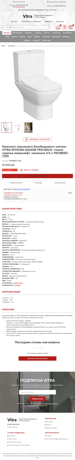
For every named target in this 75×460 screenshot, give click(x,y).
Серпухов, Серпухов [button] (22, 189)
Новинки (48, 21)
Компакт (18, 285)
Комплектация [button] (60, 183)
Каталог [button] (14, 21)
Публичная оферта (15, 442)
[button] (19, 6)
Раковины (29, 33)
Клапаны (66, 36)
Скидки (48, 436)
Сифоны (27, 40)
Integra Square (18, 283)
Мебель (37, 36)
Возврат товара (51, 428)
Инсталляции (17, 33)
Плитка (47, 33)
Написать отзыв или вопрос (37, 358)
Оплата (48, 425)
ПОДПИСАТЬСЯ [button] (37, 399)
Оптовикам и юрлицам (31, 21)
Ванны (14, 36)
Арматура (56, 36)
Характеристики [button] (16, 183)
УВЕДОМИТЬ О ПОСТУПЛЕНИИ (37, 176)
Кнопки (22, 36)
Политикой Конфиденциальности (48, 403)
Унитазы (6, 33)
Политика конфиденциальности (57, 439)
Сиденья (38, 33)
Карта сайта (13, 439)
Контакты (60, 21)
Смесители (56, 33)
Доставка (49, 421)
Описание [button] (38, 183)
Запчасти (36, 40)
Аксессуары (46, 40)
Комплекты (67, 33)
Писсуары (46, 36)
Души (30, 36)
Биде (8, 36)
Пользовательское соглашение (19, 445)
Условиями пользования (36, 405)
